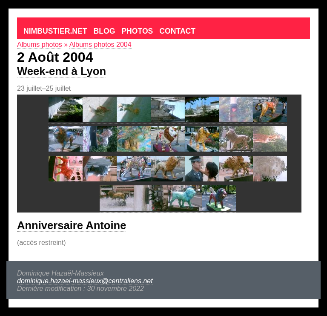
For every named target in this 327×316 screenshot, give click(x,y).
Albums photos (39, 44)
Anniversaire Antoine (71, 225)
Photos (137, 31)
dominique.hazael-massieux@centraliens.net (85, 280)
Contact (177, 31)
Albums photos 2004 (100, 44)
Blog (104, 31)
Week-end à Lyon (61, 71)
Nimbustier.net (55, 31)
